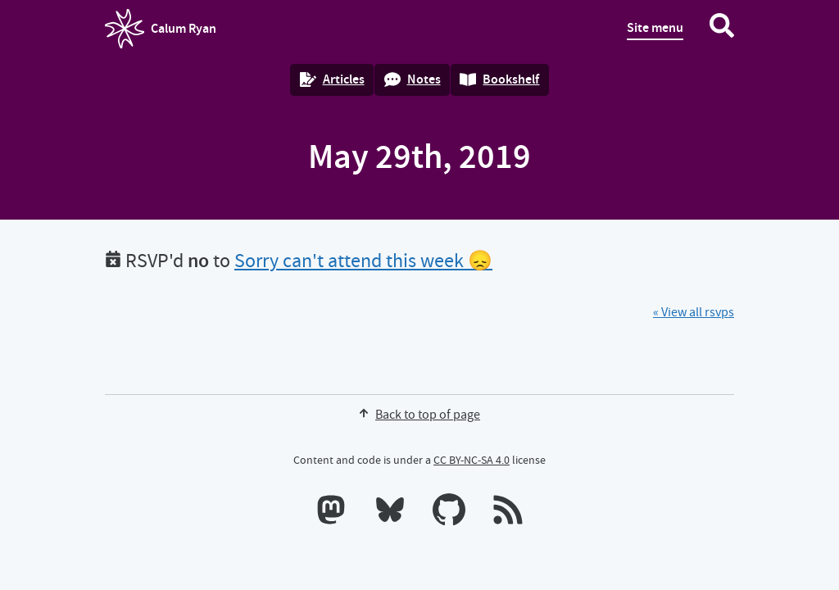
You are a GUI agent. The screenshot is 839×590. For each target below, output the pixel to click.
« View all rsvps (693, 312)
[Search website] (722, 29)
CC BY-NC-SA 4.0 (471, 459)
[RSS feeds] (507, 513)
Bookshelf (499, 79)
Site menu (655, 27)
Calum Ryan (160, 28)
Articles (332, 79)
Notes (412, 79)
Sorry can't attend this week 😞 (363, 261)
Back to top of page (419, 414)
